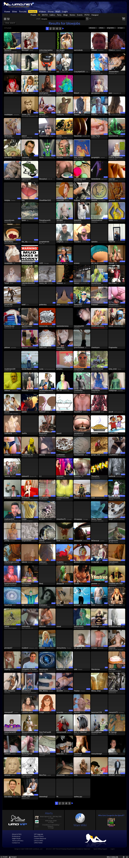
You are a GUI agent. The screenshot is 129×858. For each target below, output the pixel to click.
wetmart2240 (26, 71)
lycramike (60, 712)
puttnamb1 (8, 157)
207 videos (104, 324)
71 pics (18, 281)
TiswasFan (95, 476)
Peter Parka (95, 136)
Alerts (49, 813)
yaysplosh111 (79, 433)
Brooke (76, 583)
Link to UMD (38, 840)
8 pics (19, 198)
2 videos (36, 112)
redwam (94, 50)
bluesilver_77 (78, 476)
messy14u (60, 114)
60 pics (105, 261)
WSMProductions (97, 326)
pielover (7, 347)
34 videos (52, 751)
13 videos (105, 388)
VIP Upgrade (38, 834)
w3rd (93, 498)
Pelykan (77, 691)
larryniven (60, 476)
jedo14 (24, 136)
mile (5, 71)
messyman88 (61, 732)
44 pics (36, 155)
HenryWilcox (43, 71)
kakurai (24, 562)
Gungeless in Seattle (29, 669)
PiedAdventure (27, 775)
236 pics (71, 112)
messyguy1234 (44, 754)
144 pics (53, 452)
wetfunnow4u (78, 626)
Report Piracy (39, 836)
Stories (72, 15)
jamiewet (77, 605)
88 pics (36, 517)
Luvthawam (61, 455)
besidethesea (96, 283)
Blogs (65, 15)
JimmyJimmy (61, 648)
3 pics (88, 367)
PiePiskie (112, 669)
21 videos (52, 91)
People (32, 11)
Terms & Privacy (17, 840)
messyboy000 (79, 326)
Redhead (25, 390)
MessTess (42, 775)
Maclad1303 (61, 669)
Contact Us (16, 843)
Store (51, 11)
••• (90, 18)
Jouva (41, 157)
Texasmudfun (44, 136)
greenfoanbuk (79, 347)
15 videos (105, 560)
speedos (94, 242)
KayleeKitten (8, 93)
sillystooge (95, 626)
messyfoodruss (96, 220)
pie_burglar (61, 50)
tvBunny (42, 455)
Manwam (25, 347)
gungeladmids (44, 242)
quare (24, 220)
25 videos (35, 345)
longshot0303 (26, 540)
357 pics (71, 239)
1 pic (71, 155)
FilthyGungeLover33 (11, 562)
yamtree (94, 583)
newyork (94, 200)
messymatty (43, 326)
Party (59, 15)
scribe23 (7, 754)
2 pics (36, 134)
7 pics (106, 69)
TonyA (6, 283)
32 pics (123, 239)
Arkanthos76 (61, 519)
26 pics (53, 689)
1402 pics (122, 495)
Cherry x (112, 50)
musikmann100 (9, 369)
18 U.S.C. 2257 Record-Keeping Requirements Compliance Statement (68, 849)
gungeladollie (44, 498)
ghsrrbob (112, 200)
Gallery (52, 15)
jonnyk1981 (8, 304)
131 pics (53, 495)
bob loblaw (8, 796)
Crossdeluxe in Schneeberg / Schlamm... (51, 825)
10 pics (88, 239)
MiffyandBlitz (95, 775)
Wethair (59, 263)
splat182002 (95, 71)
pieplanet (94, 433)
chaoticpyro (95, 347)
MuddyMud (43, 433)
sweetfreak (78, 754)
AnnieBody (26, 498)
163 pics (18, 48)
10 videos (70, 730)
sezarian (7, 775)
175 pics (53, 134)
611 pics (88, 751)
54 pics (88, 302)
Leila (75, 775)
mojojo (24, 519)
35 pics (18, 495)
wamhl (59, 412)
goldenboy (43, 304)
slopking (7, 669)
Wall (57, 11)
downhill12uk (113, 136)
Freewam (94, 304)
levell (58, 540)
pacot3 (59, 433)
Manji (41, 583)
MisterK (76, 93)
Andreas (77, 200)
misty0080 (60, 200)
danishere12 (113, 754)
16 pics (105, 91)
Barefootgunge (27, 754)
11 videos (70, 345)
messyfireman (79, 369)
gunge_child (95, 455)
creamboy (25, 157)
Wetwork (60, 283)
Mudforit (7, 179)
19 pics (53, 345)
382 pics (18, 239)
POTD (86, 15)
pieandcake (61, 775)
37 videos (122, 155)
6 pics (36, 198)
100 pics (123, 134)
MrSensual (95, 540)
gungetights (95, 157)
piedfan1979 (113, 433)
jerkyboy (60, 369)
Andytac (7, 200)
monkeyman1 (113, 304)
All (39, 15)
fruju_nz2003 (78, 157)
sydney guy (78, 796)
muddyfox (60, 562)
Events (80, 15)
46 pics (88, 155)
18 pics (71, 667)
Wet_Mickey (43, 691)
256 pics (123, 773)
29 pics (71, 710)
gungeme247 (113, 540)
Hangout (94, 15)
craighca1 (60, 242)
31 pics (105, 177)
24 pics (71, 198)
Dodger (41, 712)
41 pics (88, 198)
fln (57, 796)
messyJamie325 (10, 732)
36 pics (71, 91)
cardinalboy (26, 626)
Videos (42, 11)
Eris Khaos (113, 283)
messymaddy (26, 583)
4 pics (71, 69)
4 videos (71, 581)
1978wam (25, 93)
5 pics (53, 281)
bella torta (60, 754)
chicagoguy (78, 519)
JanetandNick (114, 71)
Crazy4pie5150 (79, 71)
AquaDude (8, 605)
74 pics (88, 624)
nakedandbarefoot (28, 283)
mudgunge (95, 562)
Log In (112, 849)
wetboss (7, 390)
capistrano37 (26, 179)
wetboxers (43, 562)
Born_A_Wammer (80, 732)
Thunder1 (77, 242)
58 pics (18, 603)
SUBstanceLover (115, 626)
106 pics (105, 218)
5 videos (71, 48)
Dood (93, 605)
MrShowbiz (8, 136)
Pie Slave (60, 605)
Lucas (41, 369)
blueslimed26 (61, 93)
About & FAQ (16, 834)
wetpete (77, 114)
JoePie (24, 433)
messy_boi (43, 283)
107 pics (88, 773)
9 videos (36, 48)
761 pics (123, 112)
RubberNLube (9, 326)
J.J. (40, 476)
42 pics (71, 603)
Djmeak (111, 263)
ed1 (58, 71)
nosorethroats (9, 220)
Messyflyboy (8, 242)
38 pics (36, 367)
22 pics (53, 69)
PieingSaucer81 (45, 220)
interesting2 (43, 796)
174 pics (71, 689)
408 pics (123, 198)
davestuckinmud (97, 369)
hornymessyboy (114, 498)
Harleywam (78, 304)
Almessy (42, 114)
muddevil (25, 648)
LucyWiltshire (113, 455)
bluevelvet (77, 220)
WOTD (45, 15)
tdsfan (111, 220)
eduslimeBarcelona (46, 390)
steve (58, 304)
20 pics (53, 155)
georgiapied (95, 93)
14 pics (105, 646)
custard (7, 455)
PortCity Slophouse (116, 157)
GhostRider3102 (45, 200)
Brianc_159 (26, 796)
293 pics (123, 517)
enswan (77, 263)
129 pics (123, 302)
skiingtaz (60, 220)
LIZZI (41, 263)
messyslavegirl (96, 754)
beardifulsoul (26, 691)
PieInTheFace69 (45, 732)
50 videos (70, 302)
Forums (23, 11)
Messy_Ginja (96, 691)
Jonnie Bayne (27, 369)
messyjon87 (8, 712)
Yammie (7, 476)
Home (7, 11)
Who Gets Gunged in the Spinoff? (111, 815)
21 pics (105, 302)
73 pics (123, 48)
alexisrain (42, 626)
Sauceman (78, 136)
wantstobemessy (63, 326)
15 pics (18, 69)
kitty (23, 200)
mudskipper (8, 114)
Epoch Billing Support (100, 849)
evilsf (23, 304)
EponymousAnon (10, 583)
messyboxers (113, 562)
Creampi (60, 179)
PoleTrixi (112, 242)
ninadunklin (8, 263)
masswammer (79, 455)
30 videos (122, 689)
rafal (75, 669)
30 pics (105, 367)
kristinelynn (43, 605)
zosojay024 (78, 540)
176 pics (36, 177)
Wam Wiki (80, 825)
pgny (110, 93)
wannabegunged (80, 179)
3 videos (18, 431)
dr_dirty (42, 519)
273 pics (18, 517)
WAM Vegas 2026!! (51, 820)
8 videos (88, 646)
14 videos (122, 261)
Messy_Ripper (96, 519)
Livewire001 (78, 390)
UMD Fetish (38, 843)
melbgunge (113, 390)
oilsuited (112, 775)
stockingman (43, 93)
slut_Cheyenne (9, 691)
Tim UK (59, 390)
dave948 (60, 691)
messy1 (77, 283)
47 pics (36, 794)
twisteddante (95, 179)
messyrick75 (113, 712)
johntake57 (8, 648)
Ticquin (111, 605)
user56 (6, 412)
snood (59, 626)
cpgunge (112, 179)
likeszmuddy (43, 669)
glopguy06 (60, 583)
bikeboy (77, 498)
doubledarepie (96, 732)
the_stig (24, 242)
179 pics (53, 560)
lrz (109, 114)
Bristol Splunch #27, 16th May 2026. (51, 816)
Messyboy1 (43, 179)
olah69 (24, 412)
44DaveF (42, 412)
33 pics (71, 177)
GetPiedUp (8, 433)
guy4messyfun (27, 326)
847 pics (36, 91)
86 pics (53, 112)
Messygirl (25, 50)
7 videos (36, 69)
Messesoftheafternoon (30, 732)
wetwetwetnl (113, 691)
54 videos (105, 624)
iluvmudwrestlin (27, 263)
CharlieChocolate (63, 498)
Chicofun (94, 114)
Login (65, 11)
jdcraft (111, 412)
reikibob (42, 648)
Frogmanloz (113, 347)
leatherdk (112, 476)
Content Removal (40, 838)
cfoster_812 (26, 114)
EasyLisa (112, 648)
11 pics (53, 603)
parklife (59, 136)
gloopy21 (77, 562)
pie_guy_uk (78, 648)
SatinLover (43, 347)
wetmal (41, 540)
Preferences (16, 836)
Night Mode (16, 838)
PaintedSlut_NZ (27, 455)
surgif (111, 519)
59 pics (36, 689)
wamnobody (78, 50)
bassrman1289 (96, 712)
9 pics (53, 410)
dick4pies (60, 157)
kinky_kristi (113, 369)
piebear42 (25, 476)
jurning (6, 540)
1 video (18, 91)
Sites (14, 11)
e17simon (7, 498)
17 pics (36, 388)
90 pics (123, 474)
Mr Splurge (113, 732)
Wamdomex (95, 669)
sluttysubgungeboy (46, 50)
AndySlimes (95, 390)
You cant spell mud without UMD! (19, 6)
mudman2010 (9, 519)
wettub (6, 626)
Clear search (10, 23)
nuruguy (94, 648)
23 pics (105, 134)
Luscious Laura (27, 712)
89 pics (36, 281)
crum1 (111, 326)
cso (23, 605)
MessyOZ (7, 50)
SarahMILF (78, 412)
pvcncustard (95, 412)
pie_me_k (94, 263)
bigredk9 (77, 712)
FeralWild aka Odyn (116, 583)
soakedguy (60, 347)
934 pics (123, 452)
